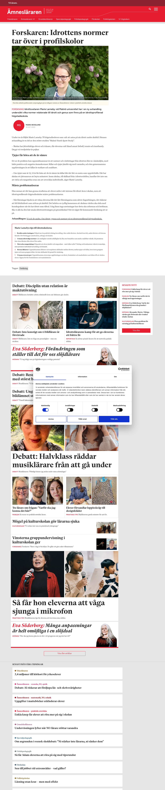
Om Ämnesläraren (18, 775)
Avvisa (51, 419)
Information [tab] (82, 377)
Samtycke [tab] (50, 377)
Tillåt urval (82, 419)
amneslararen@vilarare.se (21, 778)
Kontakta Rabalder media (72, 776)
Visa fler (136, 333)
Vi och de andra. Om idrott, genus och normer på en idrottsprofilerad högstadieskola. (64, 221)
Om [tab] (115, 377)
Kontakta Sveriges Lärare (120, 779)
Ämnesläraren (27, 19)
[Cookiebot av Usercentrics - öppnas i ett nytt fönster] (119, 369)
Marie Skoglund (33, 127)
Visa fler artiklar (65, 656)
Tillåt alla (114, 419)
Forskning (24, 271)
